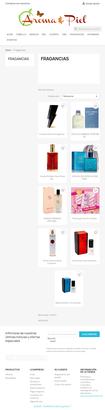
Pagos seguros (37, 391)
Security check (52, 339)
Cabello (21, 34)
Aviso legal (35, 378)
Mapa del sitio (36, 401)
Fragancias (77, 34)
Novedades (10, 378)
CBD (64, 34)
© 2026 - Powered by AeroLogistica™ (52, 406)
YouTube (26, 358)
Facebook (8, 358)
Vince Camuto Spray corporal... (52, 262)
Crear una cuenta (63, 384)
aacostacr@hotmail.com (91, 396)
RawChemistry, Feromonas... (69, 302)
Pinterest (32, 358)
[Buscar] (87, 29)
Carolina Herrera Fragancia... (52, 134)
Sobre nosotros (37, 388)
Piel (44, 34)
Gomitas (12, 39)
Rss (20, 358)
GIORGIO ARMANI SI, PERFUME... (52, 219)
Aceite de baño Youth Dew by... (52, 177)
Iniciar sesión (61, 381)
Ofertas (9, 374)
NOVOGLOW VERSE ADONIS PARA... (85, 177)
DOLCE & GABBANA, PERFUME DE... (85, 135)
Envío (32, 374)
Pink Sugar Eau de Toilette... (85, 218)
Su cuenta (61, 369)
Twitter (14, 358)
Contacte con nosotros (17, 3)
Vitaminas (93, 34)
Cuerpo (54, 34)
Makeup (34, 34)
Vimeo (38, 358)
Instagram (44, 358)
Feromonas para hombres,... (85, 260)
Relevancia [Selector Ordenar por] (80, 96)
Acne (10, 34)
